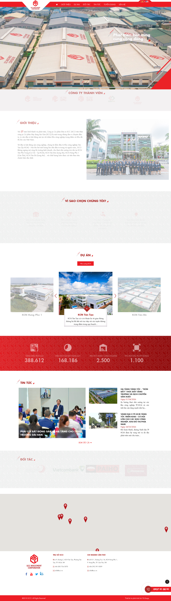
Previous (56, 296)
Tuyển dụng (110, 4)
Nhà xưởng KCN (85, 264)
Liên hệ (122, 4)
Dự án (77, 4)
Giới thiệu (66, 4)
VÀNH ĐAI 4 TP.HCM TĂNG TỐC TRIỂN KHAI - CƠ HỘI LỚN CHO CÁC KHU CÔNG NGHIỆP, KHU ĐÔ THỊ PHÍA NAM (134, 419)
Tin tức (97, 4)
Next (115, 296)
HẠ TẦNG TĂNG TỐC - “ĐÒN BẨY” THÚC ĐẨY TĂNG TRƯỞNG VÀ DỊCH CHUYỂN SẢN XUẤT (134, 393)
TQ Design (145, 598)
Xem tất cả (85, 442)
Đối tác (86, 4)
